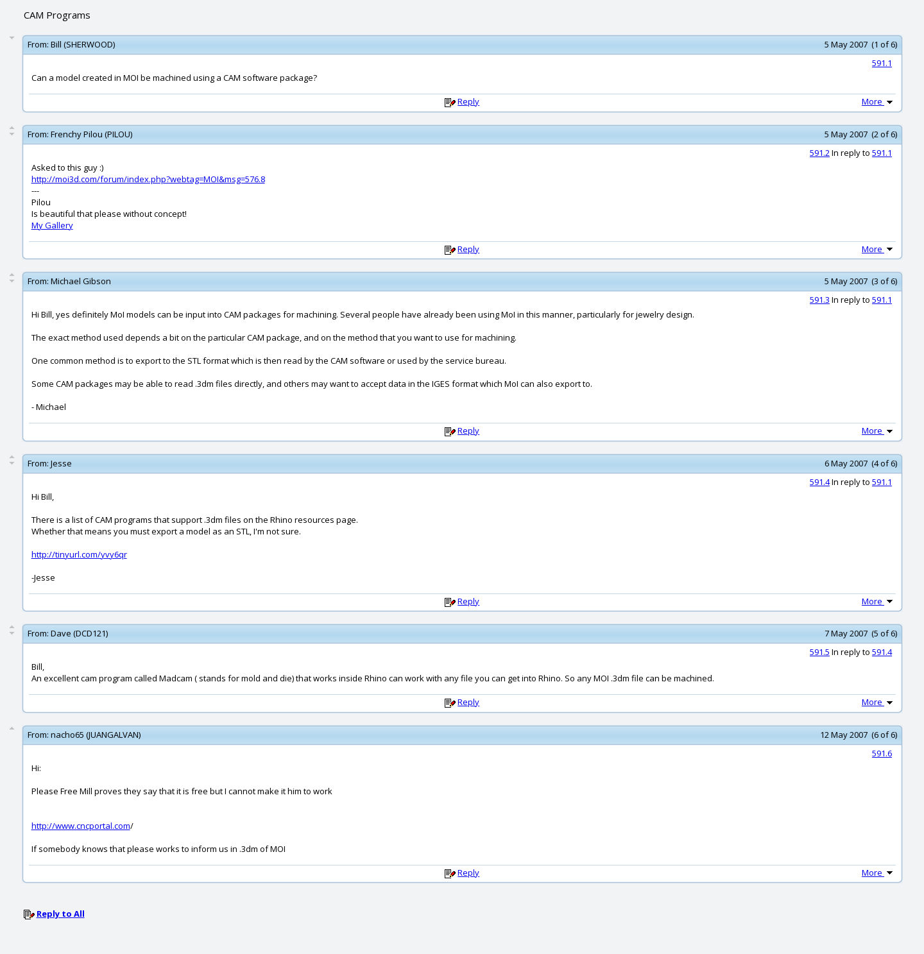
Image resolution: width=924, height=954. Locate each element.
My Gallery (52, 225)
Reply (468, 101)
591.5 (820, 652)
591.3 (820, 299)
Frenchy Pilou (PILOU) (91, 134)
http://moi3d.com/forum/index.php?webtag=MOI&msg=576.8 (148, 179)
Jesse (61, 463)
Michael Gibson (81, 281)
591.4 (820, 482)
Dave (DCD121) (79, 633)
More (878, 101)
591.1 (882, 63)
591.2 (820, 152)
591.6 (882, 753)
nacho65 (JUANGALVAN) (96, 734)
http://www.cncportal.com (80, 825)
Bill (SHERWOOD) (83, 44)
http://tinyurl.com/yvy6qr (79, 554)
